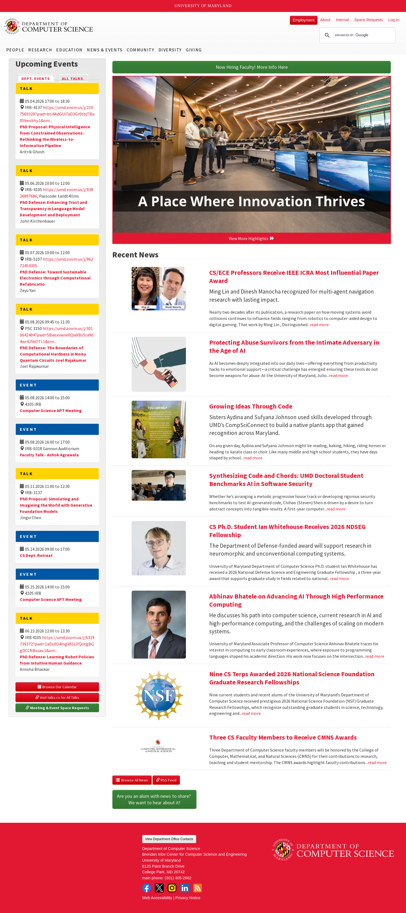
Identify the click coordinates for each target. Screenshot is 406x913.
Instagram (172, 888)
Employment (304, 20)
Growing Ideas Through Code (250, 406)
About (325, 20)
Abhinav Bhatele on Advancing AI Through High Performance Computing (296, 600)
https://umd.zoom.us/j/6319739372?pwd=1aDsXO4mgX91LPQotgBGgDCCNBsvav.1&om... (57, 644)
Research (40, 49)
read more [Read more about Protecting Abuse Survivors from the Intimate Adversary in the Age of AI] (338, 375)
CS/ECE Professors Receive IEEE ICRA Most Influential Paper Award (294, 276)
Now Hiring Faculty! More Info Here (252, 67)
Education (69, 49)
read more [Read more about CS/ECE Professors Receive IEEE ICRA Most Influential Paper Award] (319, 324)
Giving (194, 49)
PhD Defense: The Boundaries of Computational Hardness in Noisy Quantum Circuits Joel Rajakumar (53, 354)
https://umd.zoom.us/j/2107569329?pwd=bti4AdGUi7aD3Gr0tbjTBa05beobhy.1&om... (57, 114)
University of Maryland (203, 6)
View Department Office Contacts (169, 839)
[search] (356, 35)
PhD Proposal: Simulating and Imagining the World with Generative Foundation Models (56, 505)
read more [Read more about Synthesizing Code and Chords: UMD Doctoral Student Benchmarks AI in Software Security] (335, 509)
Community (140, 49)
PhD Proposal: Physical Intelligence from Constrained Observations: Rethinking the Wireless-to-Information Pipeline (55, 136)
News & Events (105, 49)
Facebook (146, 888)
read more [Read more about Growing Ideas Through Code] (252, 457)
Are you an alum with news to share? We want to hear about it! (154, 799)
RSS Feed (166, 780)
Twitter (159, 888)
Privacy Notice (187, 898)
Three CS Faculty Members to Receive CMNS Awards (283, 737)
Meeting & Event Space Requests (57, 707)
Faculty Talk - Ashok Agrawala (49, 454)
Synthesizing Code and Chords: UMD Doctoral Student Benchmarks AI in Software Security (286, 479)
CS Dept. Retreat (36, 555)
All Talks (72, 78)
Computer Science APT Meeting (51, 410)
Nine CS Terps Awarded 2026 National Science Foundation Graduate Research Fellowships (292, 678)
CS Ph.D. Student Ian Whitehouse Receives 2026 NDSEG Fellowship (287, 530)
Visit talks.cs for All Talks (57, 697)
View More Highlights (251, 238)
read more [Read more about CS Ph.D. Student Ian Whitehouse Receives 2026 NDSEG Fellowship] (339, 578)
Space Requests (368, 20)
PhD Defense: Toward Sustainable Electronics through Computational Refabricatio (55, 278)
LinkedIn (184, 888)
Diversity (170, 49)
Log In (393, 20)
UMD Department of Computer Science (49, 26)
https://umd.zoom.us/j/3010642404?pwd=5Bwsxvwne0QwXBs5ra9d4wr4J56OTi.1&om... (56, 335)
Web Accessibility (157, 898)
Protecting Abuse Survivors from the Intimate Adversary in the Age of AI (294, 346)
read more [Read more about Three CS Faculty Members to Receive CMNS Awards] (377, 762)
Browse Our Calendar (57, 686)
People (15, 49)
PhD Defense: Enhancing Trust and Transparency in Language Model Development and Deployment (53, 208)
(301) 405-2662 (178, 878)
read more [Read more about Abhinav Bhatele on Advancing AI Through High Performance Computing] (374, 656)
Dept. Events (38, 78)
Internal (342, 20)
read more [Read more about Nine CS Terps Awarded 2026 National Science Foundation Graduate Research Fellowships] (251, 713)
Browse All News (132, 780)
